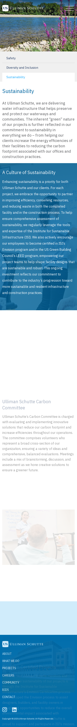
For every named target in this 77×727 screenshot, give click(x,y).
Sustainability (15, 77)
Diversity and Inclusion (22, 68)
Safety (11, 58)
